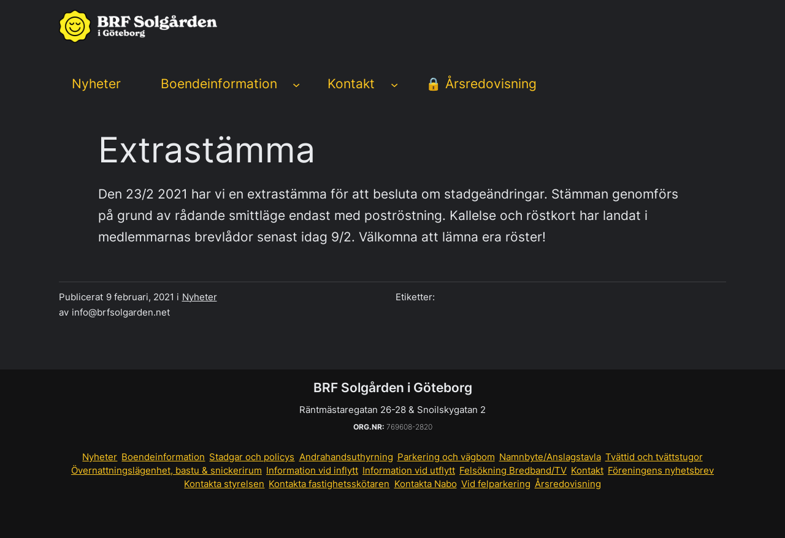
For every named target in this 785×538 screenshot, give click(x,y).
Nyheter (199, 297)
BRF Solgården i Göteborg (392, 387)
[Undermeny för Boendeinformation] (296, 84)
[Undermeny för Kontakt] (394, 84)
